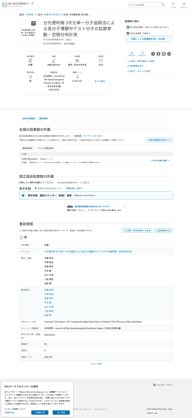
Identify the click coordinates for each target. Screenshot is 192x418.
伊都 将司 (48, 289)
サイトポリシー (101, 409)
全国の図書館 (28, 118)
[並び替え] (28, 148)
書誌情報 (43, 118)
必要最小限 (40, 412)
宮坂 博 (47, 315)
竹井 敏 (47, 302)
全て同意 (61, 412)
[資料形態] (46, 148)
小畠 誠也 (48, 310)
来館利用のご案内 (75, 188)
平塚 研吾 (48, 294)
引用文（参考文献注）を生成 (140, 61)
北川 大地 (48, 306)
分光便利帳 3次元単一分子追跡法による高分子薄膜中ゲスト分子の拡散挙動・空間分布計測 (87, 251)
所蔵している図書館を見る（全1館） (149, 38)
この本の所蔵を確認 (160, 160)
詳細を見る (10, 412)
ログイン (184, 4)
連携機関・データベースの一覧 (88, 135)
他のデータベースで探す (139, 71)
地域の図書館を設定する (160, 140)
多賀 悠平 (48, 298)
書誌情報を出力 (135, 65)
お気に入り (132, 53)
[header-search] (147, 5)
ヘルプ (173, 4)
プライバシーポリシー (82, 409)
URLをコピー (143, 53)
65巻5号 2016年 (51, 14)
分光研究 (29, 14)
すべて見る (99, 81)
